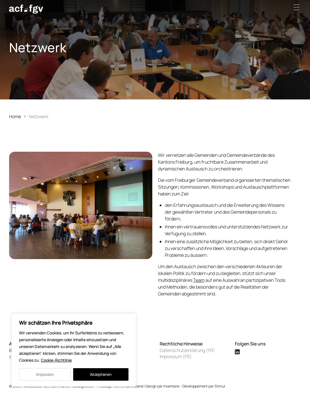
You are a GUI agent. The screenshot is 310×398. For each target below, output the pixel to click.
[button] (298, 7)
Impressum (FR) (176, 356)
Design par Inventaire (162, 386)
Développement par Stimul (203, 386)
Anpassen (45, 374)
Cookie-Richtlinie (56, 360)
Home (15, 116)
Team (198, 280)
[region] (73, 350)
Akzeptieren (100, 374)
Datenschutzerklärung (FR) (187, 350)
